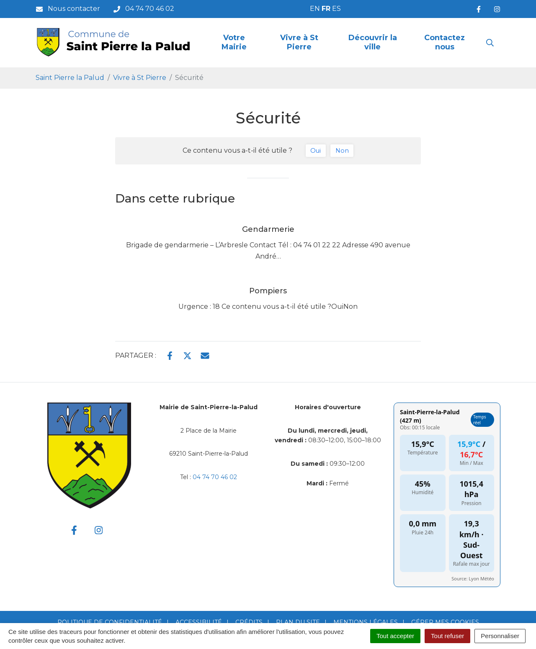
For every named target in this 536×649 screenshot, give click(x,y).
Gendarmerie (268, 229)
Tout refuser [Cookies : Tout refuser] (447, 635)
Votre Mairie (234, 42)
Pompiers (268, 290)
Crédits (249, 622)
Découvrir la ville (372, 42)
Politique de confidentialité (109, 622)
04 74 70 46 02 (215, 477)
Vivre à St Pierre (299, 42)
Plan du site (298, 622)
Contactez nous (444, 42)
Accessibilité (198, 622)
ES (336, 9)
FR (326, 9)
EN (315, 9)
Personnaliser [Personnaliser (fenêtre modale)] (500, 635)
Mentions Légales (365, 622)
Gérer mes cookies (445, 622)
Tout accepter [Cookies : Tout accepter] (395, 635)
